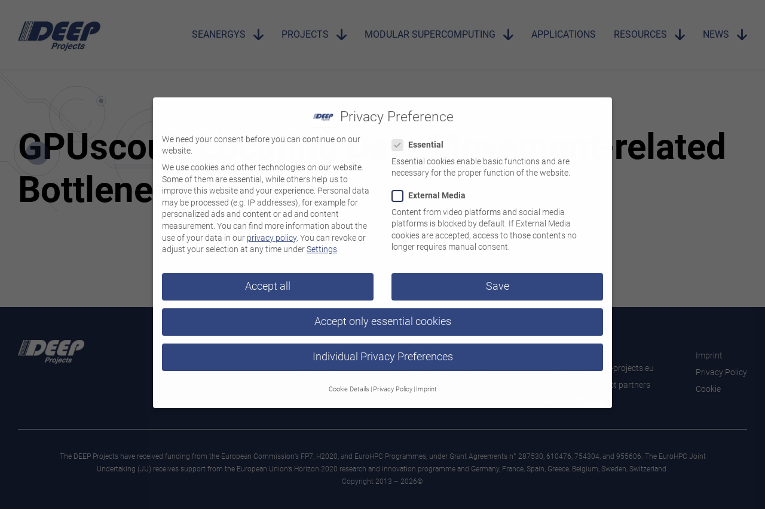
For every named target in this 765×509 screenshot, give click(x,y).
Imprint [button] (426, 382)
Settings (322, 242)
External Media (432, 188)
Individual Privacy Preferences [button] (383, 349)
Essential (421, 137)
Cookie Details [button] (349, 382)
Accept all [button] (267, 279)
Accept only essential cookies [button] (382, 314)
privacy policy (271, 230)
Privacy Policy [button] (392, 382)
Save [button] (497, 279)
